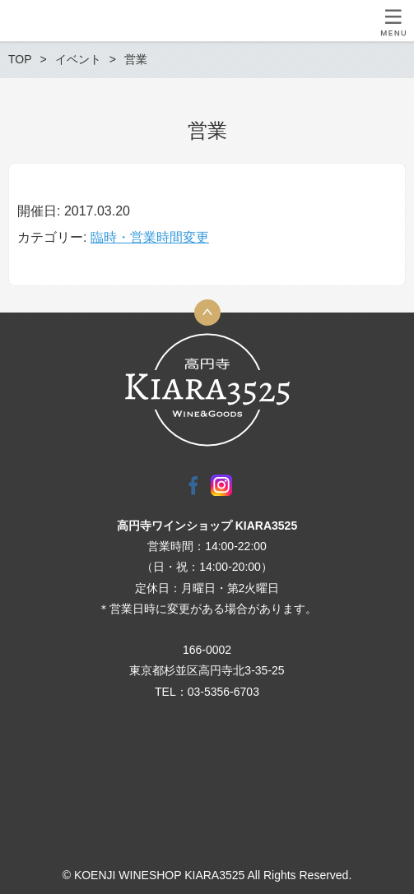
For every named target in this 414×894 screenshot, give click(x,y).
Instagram (221, 485)
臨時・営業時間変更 (150, 237)
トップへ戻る (207, 312)
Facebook (193, 485)
